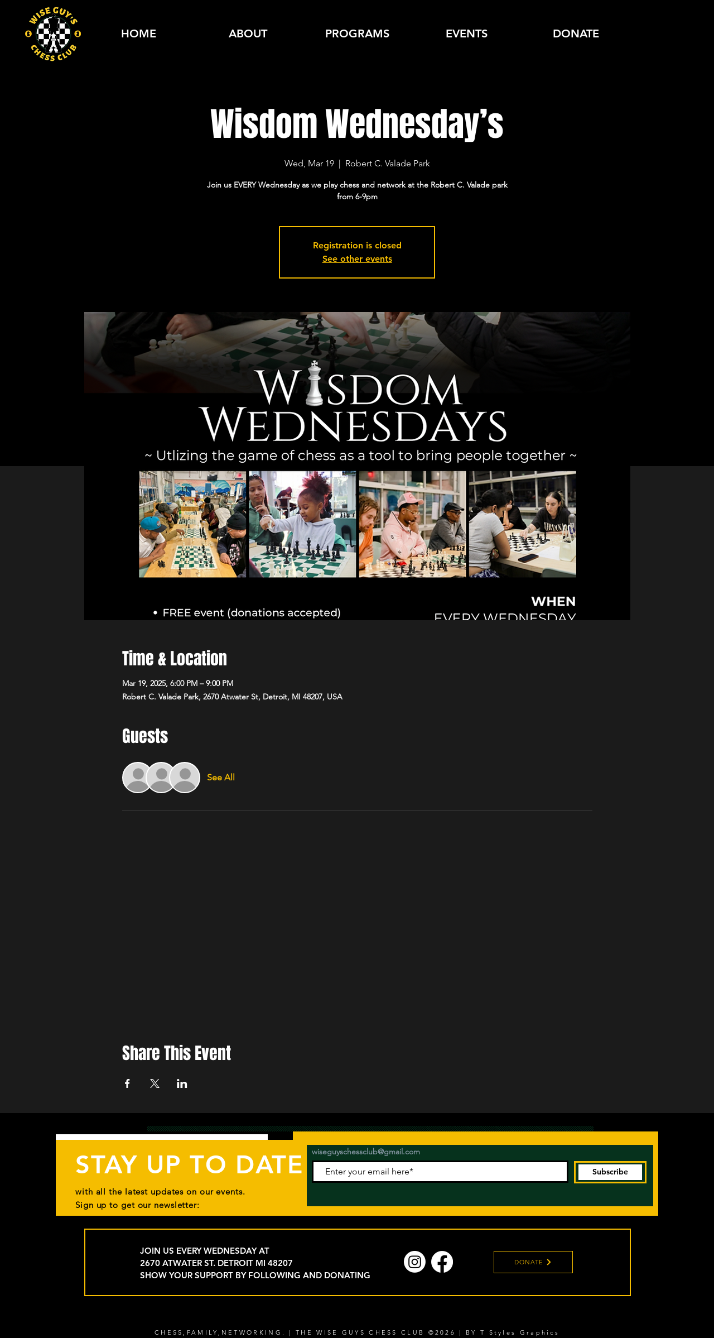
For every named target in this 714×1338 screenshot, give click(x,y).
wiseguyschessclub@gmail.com (366, 1151)
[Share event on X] (154, 1083)
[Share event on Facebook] (127, 1083)
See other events (357, 258)
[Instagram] (415, 1262)
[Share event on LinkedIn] (182, 1083)
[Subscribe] (610, 1172)
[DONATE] (533, 1262)
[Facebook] (442, 1262)
